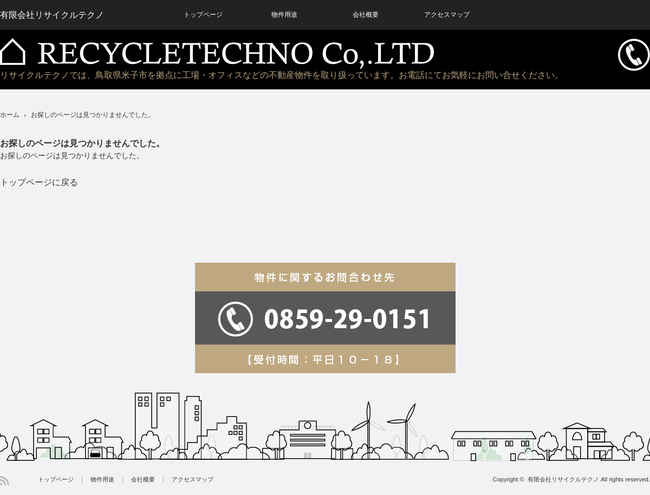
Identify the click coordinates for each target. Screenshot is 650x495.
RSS (4, 480)
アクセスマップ (192, 480)
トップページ (56, 480)
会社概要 (143, 480)
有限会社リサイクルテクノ (563, 479)
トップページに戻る (39, 182)
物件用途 (102, 480)
